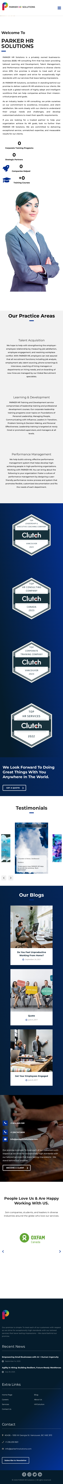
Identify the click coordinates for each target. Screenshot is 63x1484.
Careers (5, 1399)
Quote (31, 1015)
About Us (38, 1399)
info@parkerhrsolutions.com (24, 1139)
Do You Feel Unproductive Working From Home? (31, 954)
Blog (36, 1395)
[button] (3, 877)
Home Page (7, 1395)
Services (5, 1404)
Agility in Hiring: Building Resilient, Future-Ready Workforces (31, 1367)
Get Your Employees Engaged (31, 1076)
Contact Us (6, 1409)
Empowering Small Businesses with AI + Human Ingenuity (30, 1357)
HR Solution (39, 1404)
